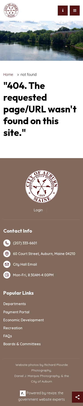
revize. (52, 393)
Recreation (12, 328)
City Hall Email (20, 264)
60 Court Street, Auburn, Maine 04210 (39, 253)
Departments (14, 304)
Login (38, 210)
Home (8, 74)
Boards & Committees (22, 344)
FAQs (7, 336)
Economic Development (23, 320)
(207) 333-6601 (20, 243)
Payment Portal (16, 312)
